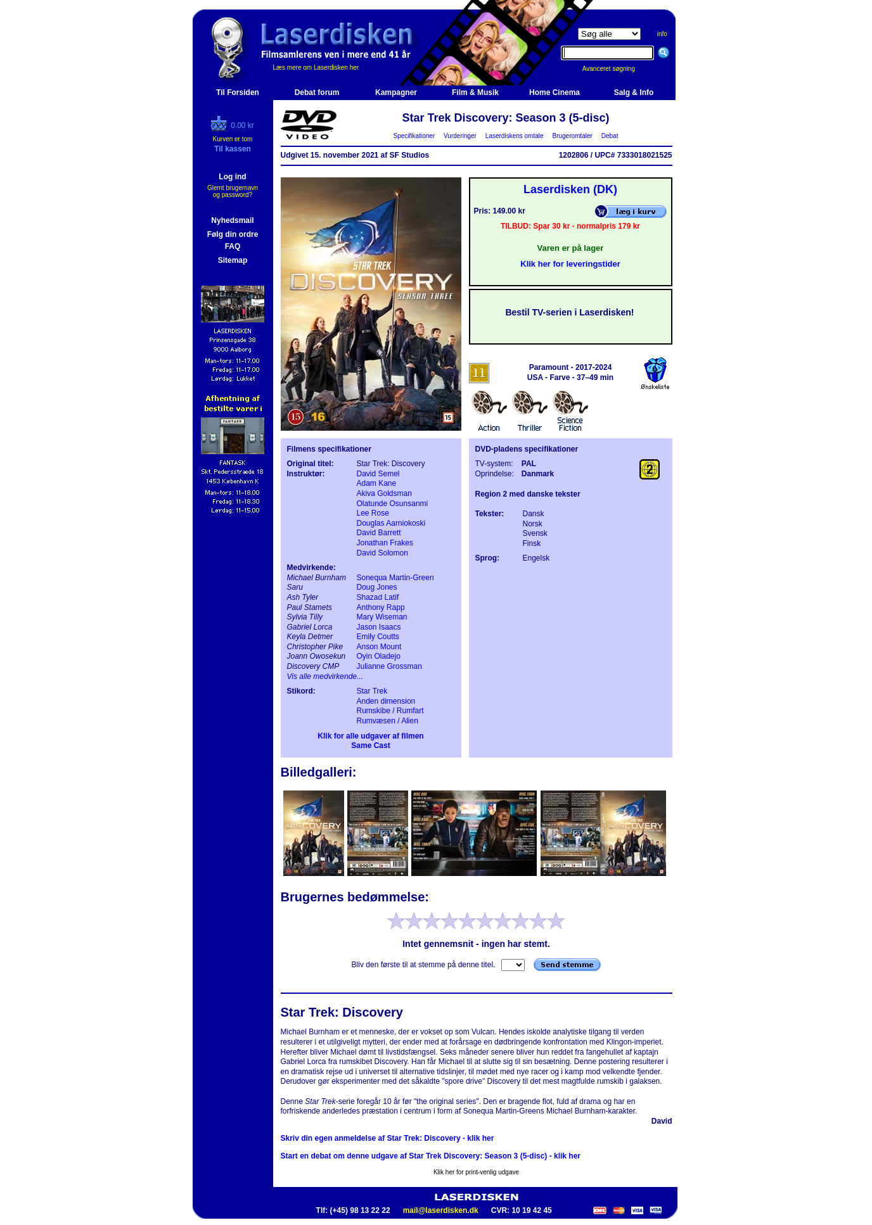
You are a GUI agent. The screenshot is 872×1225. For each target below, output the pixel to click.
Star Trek (372, 691)
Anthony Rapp (381, 607)
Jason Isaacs (379, 627)
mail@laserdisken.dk (440, 1210)
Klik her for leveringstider (570, 264)
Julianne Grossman (389, 666)
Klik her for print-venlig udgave (476, 1172)
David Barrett (379, 532)
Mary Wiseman (382, 616)
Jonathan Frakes (385, 542)
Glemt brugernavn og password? (232, 191)
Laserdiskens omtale (514, 135)
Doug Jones (377, 587)
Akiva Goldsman (384, 493)
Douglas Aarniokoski (391, 523)
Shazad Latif (378, 597)
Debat (610, 135)
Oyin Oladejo (379, 656)
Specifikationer (414, 135)
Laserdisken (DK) (570, 189)
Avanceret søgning (615, 68)
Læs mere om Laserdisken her (316, 67)
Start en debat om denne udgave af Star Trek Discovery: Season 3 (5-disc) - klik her (431, 1156)
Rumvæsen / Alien (387, 720)
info (662, 33)
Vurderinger (460, 135)
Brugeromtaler (572, 135)
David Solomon (382, 553)
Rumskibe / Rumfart (390, 710)
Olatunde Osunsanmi (392, 503)
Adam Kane (377, 483)
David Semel (378, 473)
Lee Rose (373, 513)
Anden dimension (386, 701)
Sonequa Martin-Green (395, 577)
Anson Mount (379, 646)
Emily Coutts (378, 636)
